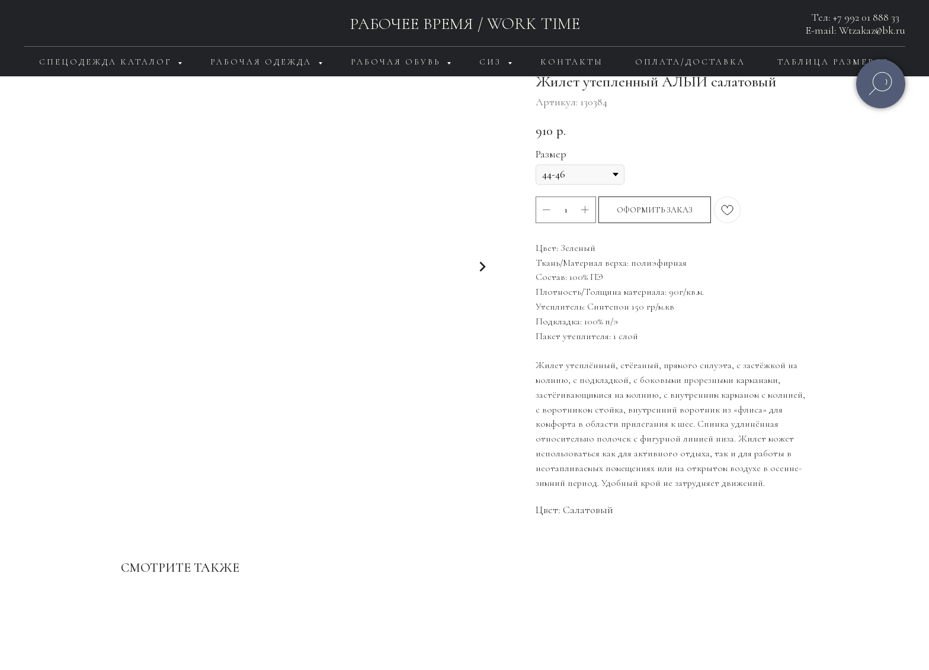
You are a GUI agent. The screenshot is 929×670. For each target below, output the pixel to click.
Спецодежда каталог (107, 62)
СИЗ (492, 62)
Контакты (571, 62)
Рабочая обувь (397, 62)
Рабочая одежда (262, 62)
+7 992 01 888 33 (866, 17)
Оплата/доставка (690, 62)
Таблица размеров (833, 62)
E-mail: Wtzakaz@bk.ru (855, 30)
